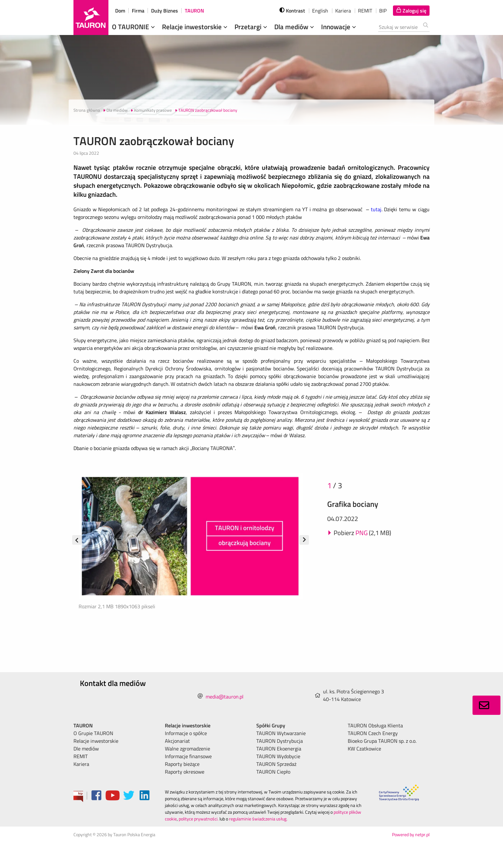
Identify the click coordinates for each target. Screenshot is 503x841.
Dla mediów (294, 27)
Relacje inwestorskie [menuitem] (95, 741)
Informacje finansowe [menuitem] (188, 756)
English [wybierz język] (320, 10)
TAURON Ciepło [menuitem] (273, 772)
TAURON (194, 10)
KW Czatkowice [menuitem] (364, 748)
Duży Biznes (164, 10)
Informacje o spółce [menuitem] (186, 733)
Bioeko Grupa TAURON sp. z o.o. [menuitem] (382, 741)
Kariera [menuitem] (81, 764)
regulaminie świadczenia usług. (258, 818)
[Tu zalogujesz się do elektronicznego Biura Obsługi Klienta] (411, 10)
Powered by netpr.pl (411, 834)
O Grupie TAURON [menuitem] (93, 733)
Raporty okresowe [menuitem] (184, 772)
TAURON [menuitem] (83, 725)
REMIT (365, 10)
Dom (120, 10)
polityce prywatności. (198, 818)
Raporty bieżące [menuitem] (182, 764)
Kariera (343, 10)
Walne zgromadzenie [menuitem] (187, 748)
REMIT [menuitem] (80, 756)
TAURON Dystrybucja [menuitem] (279, 741)
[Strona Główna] (90, 17)
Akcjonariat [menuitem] (177, 741)
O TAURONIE (134, 27)
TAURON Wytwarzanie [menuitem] (281, 733)
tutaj (376, 209)
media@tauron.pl (224, 696)
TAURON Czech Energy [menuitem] (373, 733)
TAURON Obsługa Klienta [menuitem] (375, 725)
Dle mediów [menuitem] (86, 748)
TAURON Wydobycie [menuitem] (278, 756)
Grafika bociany (352, 504)
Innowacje (339, 27)
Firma (138, 10)
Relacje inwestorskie (195, 27)
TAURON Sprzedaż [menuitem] (276, 764)
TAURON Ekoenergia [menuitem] (278, 748)
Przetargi (251, 27)
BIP (383, 10)
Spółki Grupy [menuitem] (270, 725)
